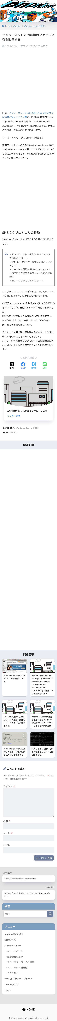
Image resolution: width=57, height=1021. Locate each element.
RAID (14, 432)
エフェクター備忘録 (17, 967)
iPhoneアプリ (12, 984)
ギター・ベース (15, 951)
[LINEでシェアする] (45, 366)
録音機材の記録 (15, 956)
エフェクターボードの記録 (20, 962)
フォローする (13, 416)
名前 (7, 821)
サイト (6, 845)
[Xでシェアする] (12, 366)
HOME (28, 1009)
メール (8, 833)
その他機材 (12, 972)
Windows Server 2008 (27, 428)
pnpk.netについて (14, 933)
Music (8, 990)
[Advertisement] (28, 79)
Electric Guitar (13, 945)
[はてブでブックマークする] (33, 366)
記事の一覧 (10, 939)
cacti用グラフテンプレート (19, 978)
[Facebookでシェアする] (23, 366)
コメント (9, 786)
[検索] (50, 914)
